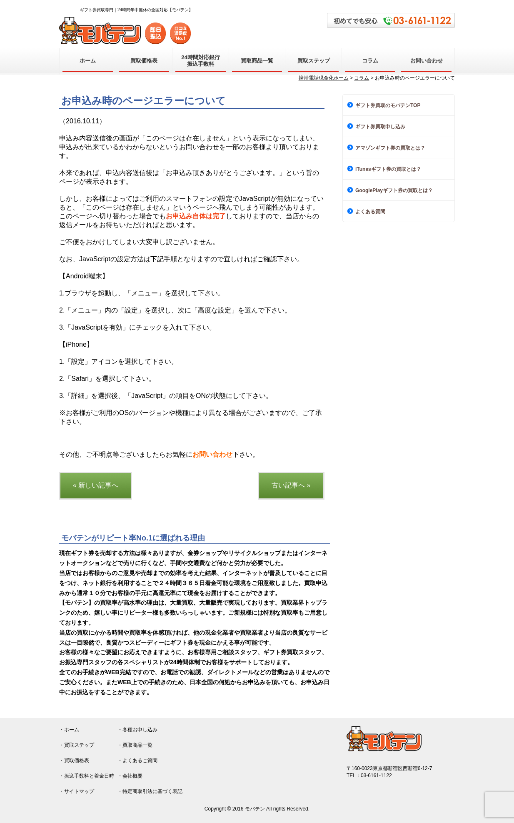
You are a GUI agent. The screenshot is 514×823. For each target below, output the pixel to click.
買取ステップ (313, 61)
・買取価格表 (74, 760)
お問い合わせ (426, 61)
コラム (370, 61)
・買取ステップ (76, 745)
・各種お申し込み (137, 730)
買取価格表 (143, 61)
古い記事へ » (291, 485)
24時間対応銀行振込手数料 (200, 60)
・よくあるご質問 (137, 760)
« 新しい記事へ (95, 485)
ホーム (88, 61)
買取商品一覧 (257, 61)
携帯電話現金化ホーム (324, 78)
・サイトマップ (76, 791)
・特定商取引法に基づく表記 (149, 791)
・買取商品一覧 (134, 745)
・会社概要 (129, 776)
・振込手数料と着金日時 (86, 776)
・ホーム (69, 730)
